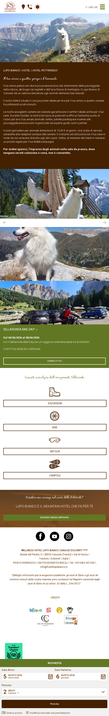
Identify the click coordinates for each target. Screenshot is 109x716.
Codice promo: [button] (12, 712)
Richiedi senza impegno (54, 517)
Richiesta (54, 663)
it (86, 7)
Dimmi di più (54, 361)
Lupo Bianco (11, 70)
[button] (28, 676)
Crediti (55, 597)
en (91, 7)
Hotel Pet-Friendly (45, 70)
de (96, 7)
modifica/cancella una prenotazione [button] (48, 712)
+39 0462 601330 (84, 562)
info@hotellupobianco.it (53, 567)
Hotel (26, 70)
